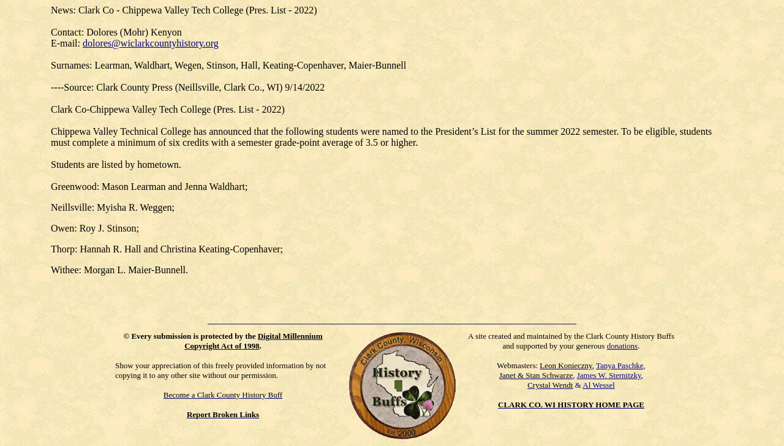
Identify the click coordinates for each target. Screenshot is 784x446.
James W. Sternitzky (609, 375)
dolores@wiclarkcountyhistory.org (151, 43)
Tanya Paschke (619, 365)
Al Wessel (598, 385)
